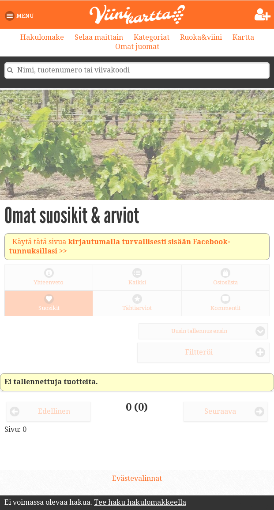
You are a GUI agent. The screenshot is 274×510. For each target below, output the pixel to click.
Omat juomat (137, 46)
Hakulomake (42, 37)
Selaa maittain (99, 37)
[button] (21, 16)
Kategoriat (151, 37)
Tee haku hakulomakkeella (140, 502)
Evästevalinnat (137, 478)
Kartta (243, 37)
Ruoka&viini (201, 37)
